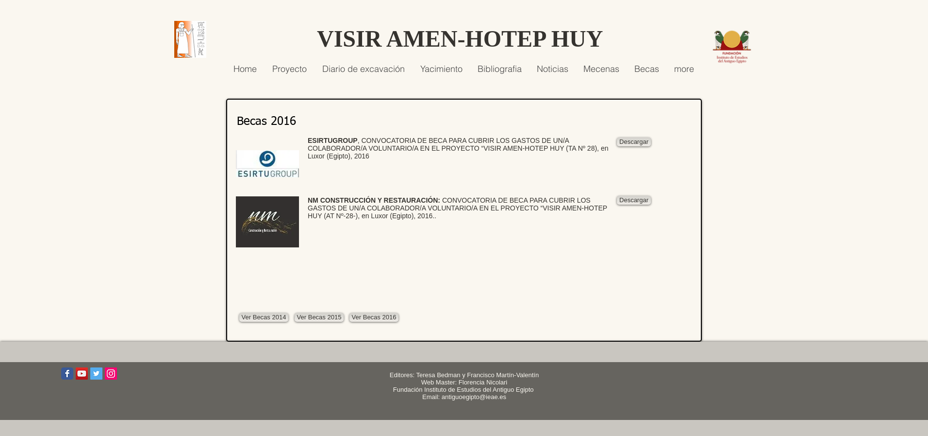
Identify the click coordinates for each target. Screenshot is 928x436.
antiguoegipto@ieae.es (474, 397)
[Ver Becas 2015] (319, 317)
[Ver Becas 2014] (263, 317)
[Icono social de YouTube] (82, 373)
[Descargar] (634, 142)
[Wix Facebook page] (67, 373)
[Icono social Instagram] (111, 373)
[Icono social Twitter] (96, 373)
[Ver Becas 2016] (373, 317)
